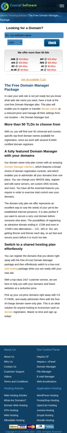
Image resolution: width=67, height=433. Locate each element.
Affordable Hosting (14, 420)
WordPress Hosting (47, 395)
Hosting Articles (17, 15)
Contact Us (10, 366)
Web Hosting (11, 415)
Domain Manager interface (19, 166)
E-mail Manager (45, 376)
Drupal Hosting (45, 415)
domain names (49, 108)
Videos (8, 376)
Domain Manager (46, 366)
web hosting (11, 268)
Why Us (8, 361)
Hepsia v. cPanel (46, 361)
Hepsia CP (43, 356)
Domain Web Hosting (16, 405)
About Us (9, 356)
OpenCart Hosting (47, 405)
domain (8, 312)
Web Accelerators (46, 381)
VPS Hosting (11, 410)
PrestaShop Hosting (48, 400)
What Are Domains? (15, 400)
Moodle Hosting (45, 420)
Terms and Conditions (16, 381)
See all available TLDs (33, 79)
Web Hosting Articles (15, 395)
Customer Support (14, 371)
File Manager (44, 371)
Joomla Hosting (45, 410)
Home (4, 15)
